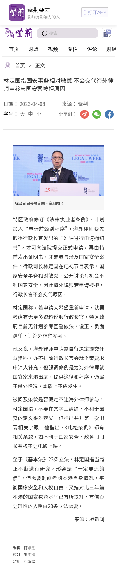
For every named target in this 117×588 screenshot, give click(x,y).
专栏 (72, 48)
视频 (53, 48)
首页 (14, 48)
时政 (33, 48)
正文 (40, 65)
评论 (92, 48)
